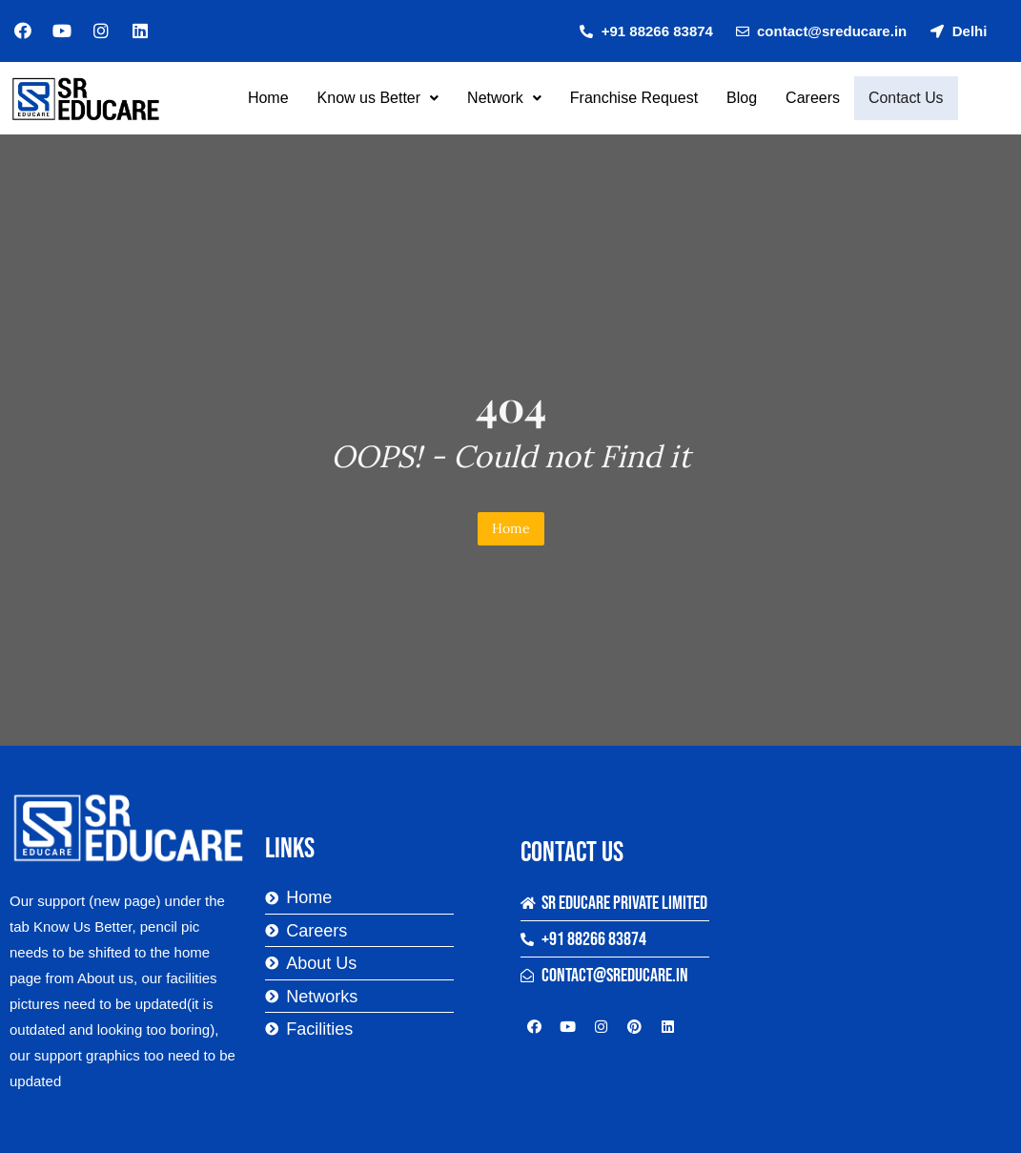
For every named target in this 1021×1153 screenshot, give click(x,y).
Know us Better (380, 98)
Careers (814, 98)
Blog (743, 98)
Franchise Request (636, 98)
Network (506, 98)
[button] (380, 98)
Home (270, 98)
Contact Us (905, 99)
